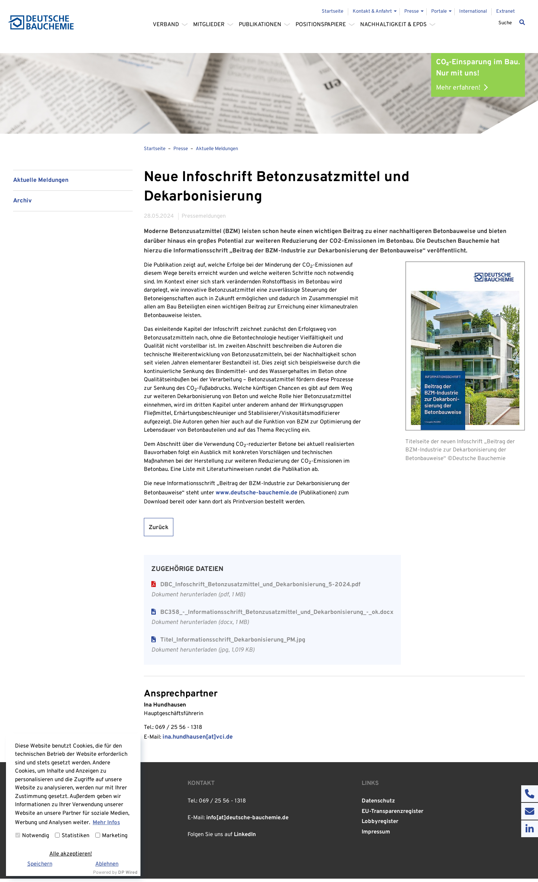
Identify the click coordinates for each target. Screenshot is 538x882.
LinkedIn (245, 838)
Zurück (158, 530)
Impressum (376, 835)
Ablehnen (106, 864)
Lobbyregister (380, 825)
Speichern (39, 864)
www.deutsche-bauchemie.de (256, 496)
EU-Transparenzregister (392, 815)
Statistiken (72, 835)
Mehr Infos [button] (106, 822)
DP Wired (127, 873)
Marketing (111, 835)
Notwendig (32, 835)
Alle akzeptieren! (70, 854)
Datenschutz (378, 804)
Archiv (22, 204)
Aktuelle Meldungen (40, 183)
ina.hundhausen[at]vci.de (198, 740)
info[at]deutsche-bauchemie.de (247, 821)
